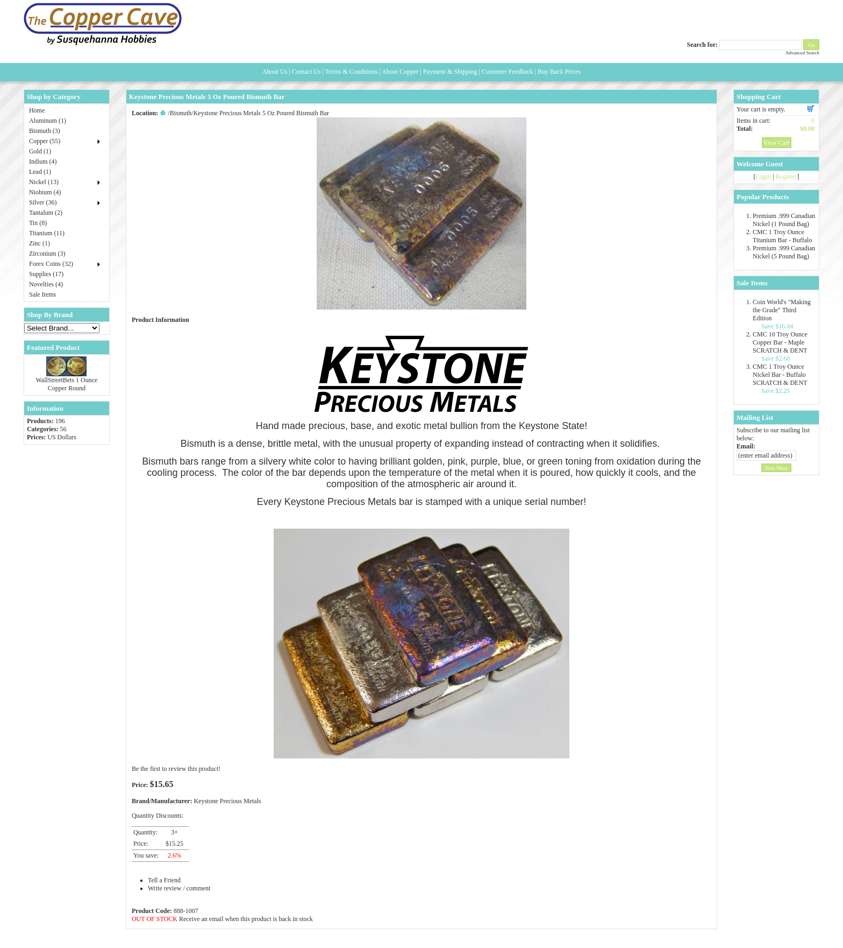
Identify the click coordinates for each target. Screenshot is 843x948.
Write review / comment (179, 888)
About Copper (400, 71)
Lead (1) (40, 171)
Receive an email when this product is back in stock (246, 919)
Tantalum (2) (45, 212)
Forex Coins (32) (51, 264)
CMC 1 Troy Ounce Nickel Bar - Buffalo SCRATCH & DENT (780, 375)
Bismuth (181, 113)
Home (37, 110)
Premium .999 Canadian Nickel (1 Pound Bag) (784, 220)
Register (786, 176)
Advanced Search (802, 52)
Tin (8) (38, 223)
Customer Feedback (507, 71)
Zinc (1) (39, 243)
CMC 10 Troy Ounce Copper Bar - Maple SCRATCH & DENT (780, 342)
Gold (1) (40, 151)
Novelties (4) (46, 284)
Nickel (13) (44, 182)
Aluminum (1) (47, 120)
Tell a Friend (164, 880)
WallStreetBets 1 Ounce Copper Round (66, 384)
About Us (274, 71)
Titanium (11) (47, 233)
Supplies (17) (46, 274)
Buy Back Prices (559, 71)
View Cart (776, 142)
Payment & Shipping (450, 71)
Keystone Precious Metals (227, 801)
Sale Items (42, 294)
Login (763, 176)
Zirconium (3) (47, 253)
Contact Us (306, 71)
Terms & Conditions (351, 71)
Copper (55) (44, 141)
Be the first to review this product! (176, 769)
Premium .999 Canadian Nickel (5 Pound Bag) (784, 252)
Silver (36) (43, 202)
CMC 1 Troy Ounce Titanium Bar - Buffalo (782, 236)
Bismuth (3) (44, 131)
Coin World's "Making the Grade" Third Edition (782, 310)
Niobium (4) (45, 192)
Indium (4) (43, 161)
